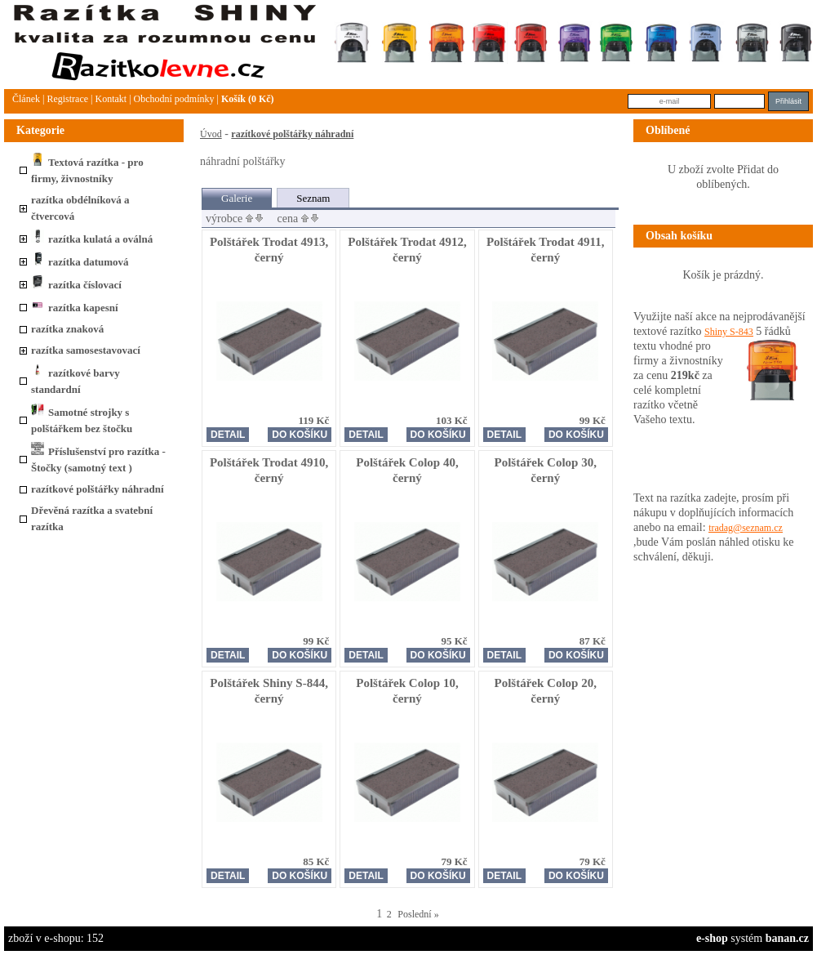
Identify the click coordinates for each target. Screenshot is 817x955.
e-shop (712, 938)
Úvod (211, 134)
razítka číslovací (76, 285)
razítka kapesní (74, 307)
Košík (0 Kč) (247, 99)
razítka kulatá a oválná (92, 239)
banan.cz (787, 938)
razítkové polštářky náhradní (97, 489)
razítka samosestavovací (85, 350)
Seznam (313, 198)
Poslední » (417, 914)
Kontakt (111, 99)
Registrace (67, 99)
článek (26, 99)
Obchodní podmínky (174, 99)
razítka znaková (67, 329)
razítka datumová (80, 262)
